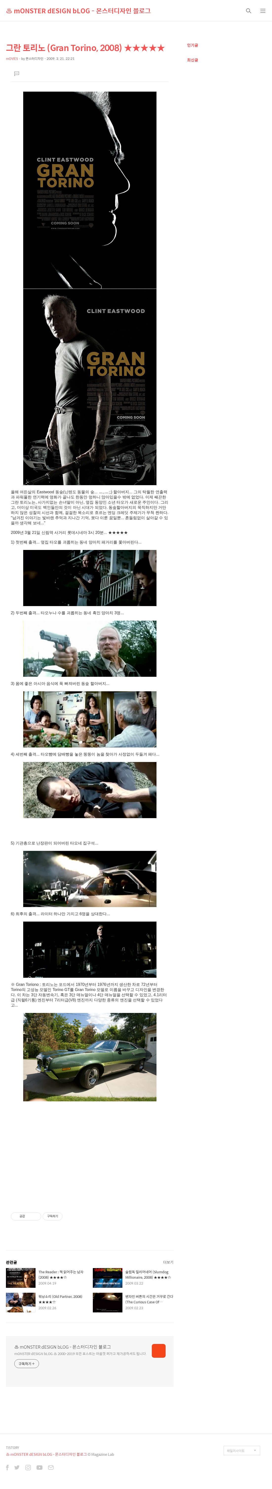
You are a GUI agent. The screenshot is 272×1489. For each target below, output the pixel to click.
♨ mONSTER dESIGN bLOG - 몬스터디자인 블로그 (78, 11)
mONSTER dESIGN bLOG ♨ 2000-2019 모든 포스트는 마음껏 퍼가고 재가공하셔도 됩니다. (80, 1353)
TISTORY (12, 1447)
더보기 (168, 1262)
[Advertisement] (90, 1157)
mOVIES (12, 58)
